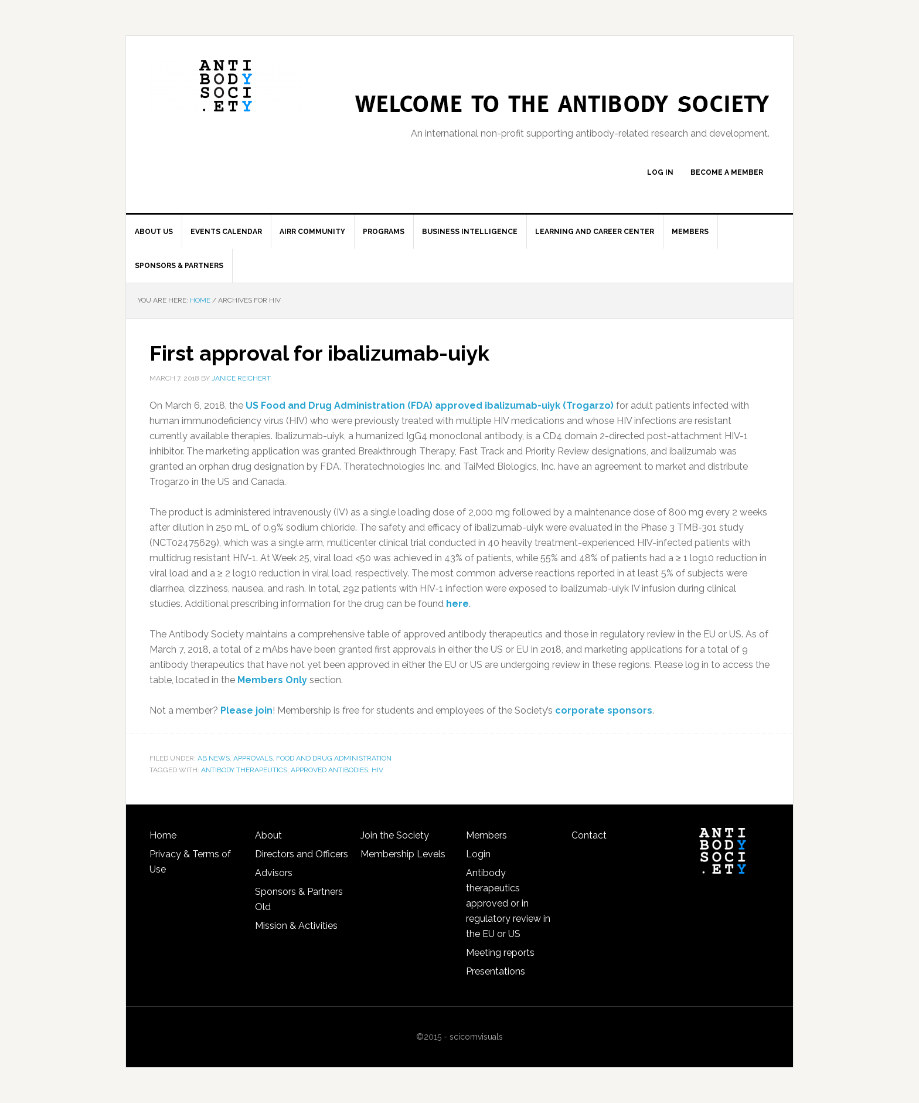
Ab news (214, 758)
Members (486, 835)
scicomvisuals (476, 1036)
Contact (589, 835)
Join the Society (394, 835)
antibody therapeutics (244, 770)
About (268, 835)
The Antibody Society (225, 85)
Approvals (253, 758)
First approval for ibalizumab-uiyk (319, 353)
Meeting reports (500, 952)
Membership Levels (402, 854)
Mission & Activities (296, 925)
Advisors (273, 872)
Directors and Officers (301, 854)
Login (478, 854)
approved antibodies (329, 770)
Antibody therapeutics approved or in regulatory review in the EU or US (508, 903)
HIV (377, 770)
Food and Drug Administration (334, 758)
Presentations (495, 971)
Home (162, 835)
